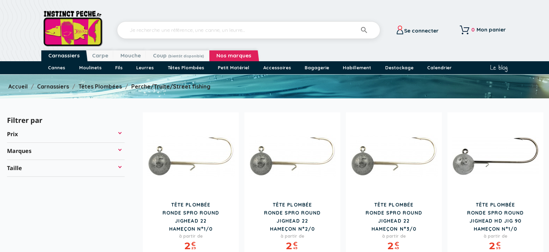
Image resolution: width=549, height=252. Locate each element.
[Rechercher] (248, 30)
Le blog (499, 67)
